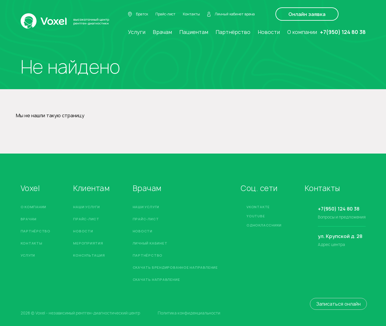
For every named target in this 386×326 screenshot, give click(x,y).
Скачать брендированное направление (175, 267)
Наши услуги (86, 207)
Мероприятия (88, 243)
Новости (269, 32)
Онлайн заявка (307, 14)
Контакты (191, 14)
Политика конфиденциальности (189, 313)
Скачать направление (156, 279)
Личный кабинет (150, 243)
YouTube (256, 216)
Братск (138, 14)
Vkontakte (258, 206)
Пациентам (193, 32)
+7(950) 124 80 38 (343, 32)
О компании (302, 32)
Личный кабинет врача (231, 14)
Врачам (162, 32)
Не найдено (70, 67)
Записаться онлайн (338, 304)
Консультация (89, 255)
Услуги (136, 32)
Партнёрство (233, 32)
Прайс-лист (165, 14)
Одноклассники (264, 225)
